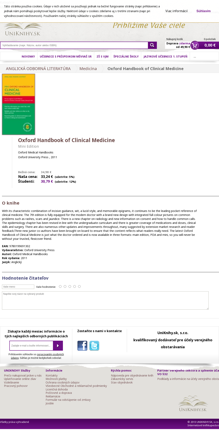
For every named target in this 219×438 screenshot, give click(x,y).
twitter (95, 346)
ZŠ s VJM (103, 56)
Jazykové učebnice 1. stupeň (165, 56)
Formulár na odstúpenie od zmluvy (68, 400)
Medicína (88, 68)
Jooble (50, 403)
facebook (83, 346)
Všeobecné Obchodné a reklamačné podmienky (76, 386)
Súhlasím (204, 11)
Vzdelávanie (11, 382)
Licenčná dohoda (57, 389)
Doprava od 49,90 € (178, 43)
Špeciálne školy (126, 56)
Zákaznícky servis (122, 379)
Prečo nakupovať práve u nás (23, 375)
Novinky (28, 56)
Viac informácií (176, 11)
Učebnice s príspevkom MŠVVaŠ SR (66, 56)
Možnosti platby (56, 379)
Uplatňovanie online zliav (20, 379)
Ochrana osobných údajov (62, 382)
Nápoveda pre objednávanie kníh (132, 375)
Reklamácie (53, 396)
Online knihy (23, 27)
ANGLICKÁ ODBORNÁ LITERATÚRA (38, 68)
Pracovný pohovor (16, 386)
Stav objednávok (122, 382)
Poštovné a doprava (59, 393)
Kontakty (52, 375)
